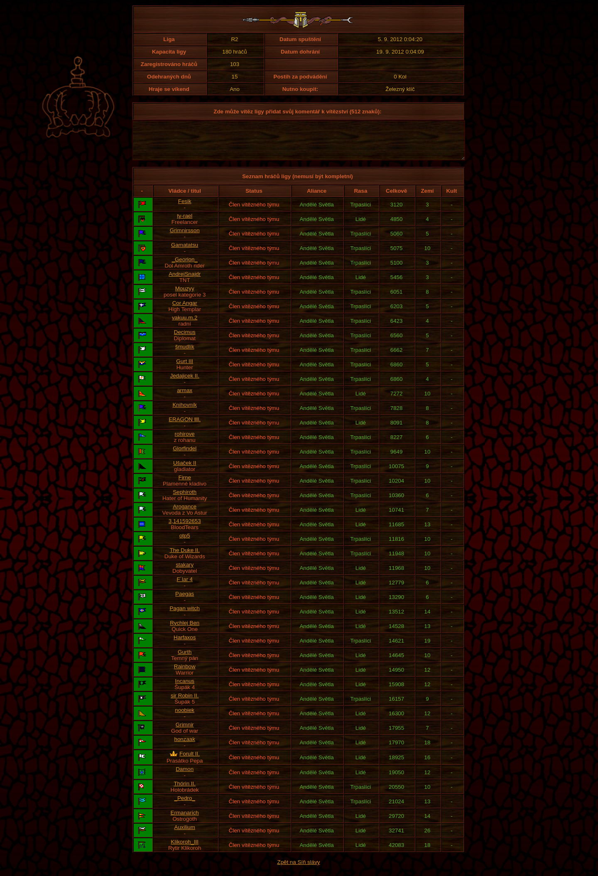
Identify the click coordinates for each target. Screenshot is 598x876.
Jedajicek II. (184, 383)
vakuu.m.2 (185, 325)
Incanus (184, 688)
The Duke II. (184, 558)
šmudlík (184, 354)
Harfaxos (185, 645)
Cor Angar (184, 310)
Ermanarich (185, 820)
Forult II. (189, 761)
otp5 (184, 543)
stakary (185, 572)
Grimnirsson (185, 238)
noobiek (184, 717)
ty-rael (184, 223)
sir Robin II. (185, 703)
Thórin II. (185, 791)
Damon (185, 776)
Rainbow (185, 674)
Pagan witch (184, 616)
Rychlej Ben (184, 630)
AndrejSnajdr (185, 281)
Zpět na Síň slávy (298, 869)
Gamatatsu (184, 252)
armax (184, 398)
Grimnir (185, 732)
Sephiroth (184, 499)
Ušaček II (184, 470)
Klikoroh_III (185, 849)
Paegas (184, 601)
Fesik (184, 209)
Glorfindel (184, 456)
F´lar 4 (184, 587)
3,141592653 (185, 528)
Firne (185, 485)
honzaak (184, 746)
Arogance (184, 514)
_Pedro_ (184, 805)
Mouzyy (184, 296)
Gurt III (184, 369)
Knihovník (184, 412)
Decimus (185, 339)
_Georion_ (185, 267)
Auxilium (184, 835)
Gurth (184, 659)
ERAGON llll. (185, 427)
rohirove (185, 441)
